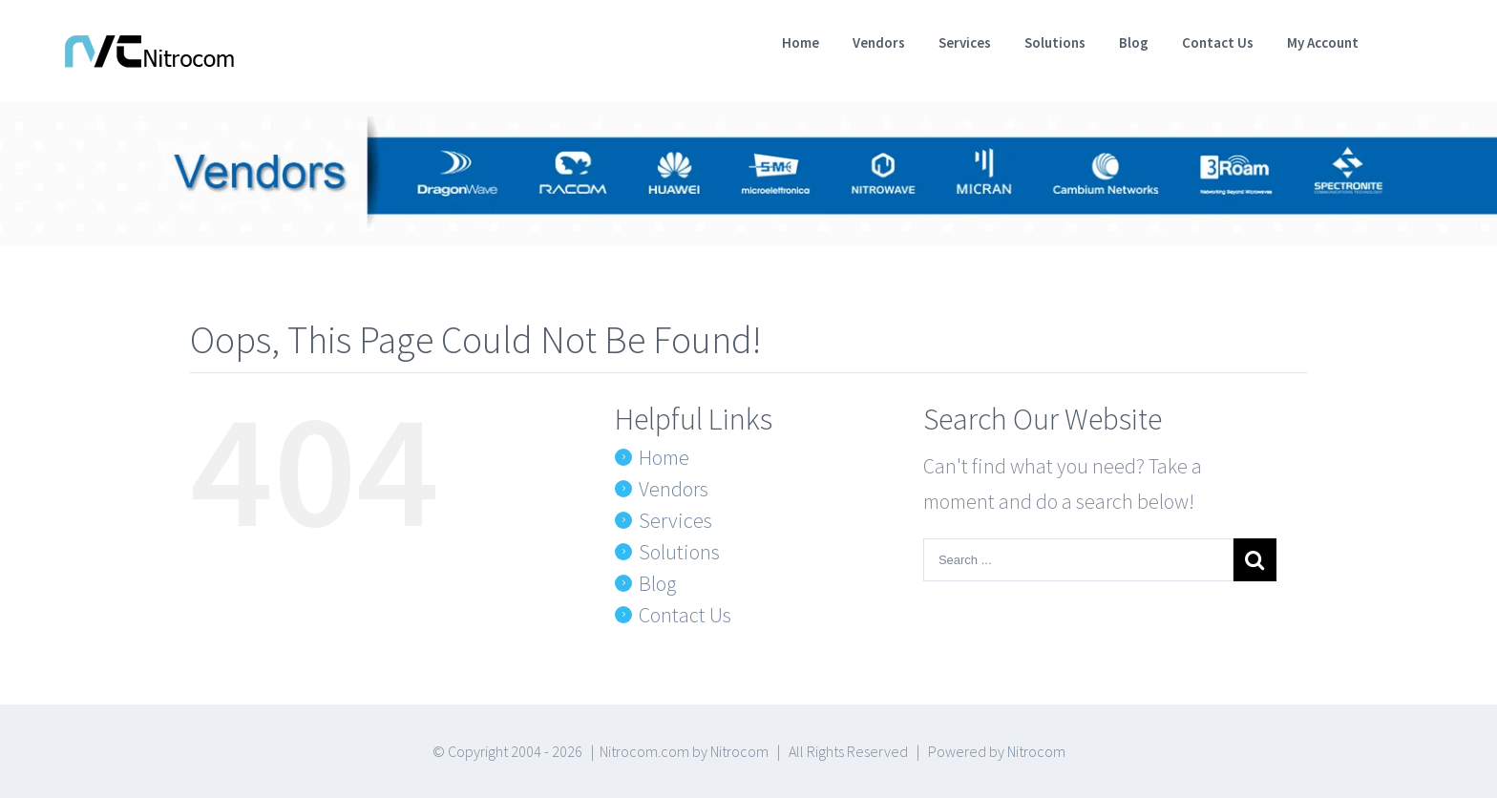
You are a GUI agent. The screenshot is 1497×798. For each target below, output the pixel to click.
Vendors (673, 488)
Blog (657, 583)
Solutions (679, 551)
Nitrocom (739, 751)
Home (664, 457)
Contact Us (685, 614)
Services (675, 520)
